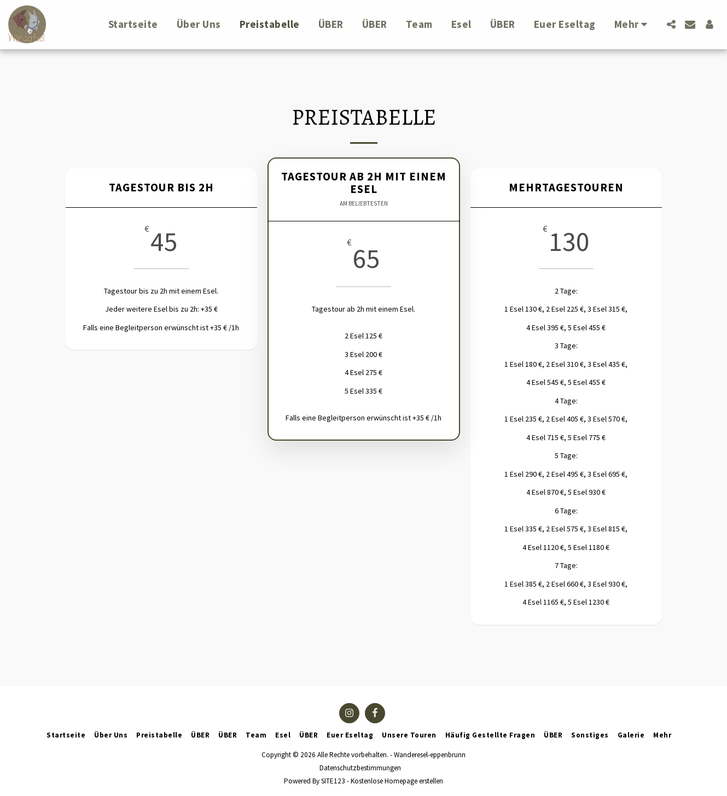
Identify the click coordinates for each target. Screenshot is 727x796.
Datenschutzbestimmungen (360, 767)
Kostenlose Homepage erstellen (397, 781)
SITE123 (333, 781)
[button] (671, 24)
